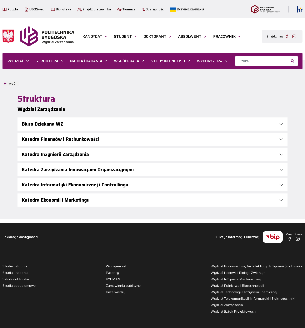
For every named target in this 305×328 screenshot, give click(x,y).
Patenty (112, 272)
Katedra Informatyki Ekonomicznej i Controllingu (75, 184)
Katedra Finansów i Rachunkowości (60, 139)
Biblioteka (61, 9)
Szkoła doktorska (15, 279)
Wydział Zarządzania (227, 305)
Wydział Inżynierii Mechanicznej (236, 279)
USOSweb (34, 9)
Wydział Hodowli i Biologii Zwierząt (238, 272)
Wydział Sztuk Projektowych (233, 311)
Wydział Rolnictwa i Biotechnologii (237, 285)
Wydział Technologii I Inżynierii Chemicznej (244, 292)
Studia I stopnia (14, 266)
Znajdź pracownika (94, 9)
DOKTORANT (155, 36)
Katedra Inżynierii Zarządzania (55, 154)
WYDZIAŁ (16, 61)
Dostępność (152, 9)
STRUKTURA (47, 61)
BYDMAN (113, 279)
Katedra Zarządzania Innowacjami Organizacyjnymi (78, 169)
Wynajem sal (116, 266)
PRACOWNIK (224, 36)
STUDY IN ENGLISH (168, 61)
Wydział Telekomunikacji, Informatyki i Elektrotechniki (253, 298)
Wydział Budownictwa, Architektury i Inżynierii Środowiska (256, 266)
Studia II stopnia (15, 272)
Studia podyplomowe (19, 285)
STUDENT (123, 36)
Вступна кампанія (187, 9)
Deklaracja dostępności (20, 236)
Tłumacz (126, 9)
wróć (9, 83)
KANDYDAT (92, 36)
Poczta (10, 9)
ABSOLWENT (189, 36)
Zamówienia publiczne (123, 285)
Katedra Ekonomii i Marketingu (56, 200)
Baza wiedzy (115, 292)
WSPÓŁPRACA (126, 61)
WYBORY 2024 (209, 61)
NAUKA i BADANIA (86, 61)
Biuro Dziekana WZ (42, 124)
